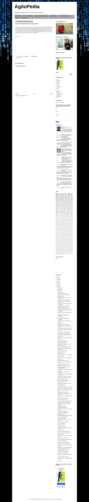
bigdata (69, 219)
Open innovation (66, 236)
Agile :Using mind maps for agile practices (64, 377)
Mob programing (70, 234)
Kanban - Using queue (61, 423)
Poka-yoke (67, 237)
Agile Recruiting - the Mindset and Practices (64, 308)
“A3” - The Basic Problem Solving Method (64, 334)
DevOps (57, 195)
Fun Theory (57, 230)
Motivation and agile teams (61, 414)
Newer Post (17, 93)
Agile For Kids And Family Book (41, 15)
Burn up (58, 224)
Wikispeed (66, 219)
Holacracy (64, 231)
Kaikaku (63, 232)
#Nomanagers (57, 215)
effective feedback (66, 220)
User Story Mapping (62, 219)
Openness (57, 237)
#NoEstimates (58, 211)
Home (34, 93)
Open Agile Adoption (61, 212)
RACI (64, 238)
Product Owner (59, 86)
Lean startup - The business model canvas (64, 376)
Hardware (68, 217)
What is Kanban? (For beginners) (62, 392)
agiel (69, 244)
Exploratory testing (70, 211)
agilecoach (57, 210)
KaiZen (57, 212)
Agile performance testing (59, 223)
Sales (67, 212)
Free (72, 229)
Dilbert (61, 227)
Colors (68, 225)
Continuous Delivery (69, 207)
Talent (70, 240)
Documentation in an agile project (62, 451)
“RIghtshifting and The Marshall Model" (63, 333)
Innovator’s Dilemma (70, 231)
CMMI (65, 224)
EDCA (72, 227)
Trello (60, 242)
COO (67, 224)
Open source (71, 236)
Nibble (66, 235)
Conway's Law (58, 226)
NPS (60, 235)
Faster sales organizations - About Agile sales (64, 387)
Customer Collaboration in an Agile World (64, 402)
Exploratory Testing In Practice (62, 341)
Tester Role (57, 213)
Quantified (62, 238)
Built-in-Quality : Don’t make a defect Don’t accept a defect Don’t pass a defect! (65, 176)
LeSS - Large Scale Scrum (67, 232)
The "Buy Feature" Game (61, 385)
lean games (63, 221)
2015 (58, 283)
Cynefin (57, 227)
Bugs (71, 215)
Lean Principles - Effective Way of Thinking (64, 328)
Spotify (70, 239)
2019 (58, 278)
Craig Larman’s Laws (65, 226)
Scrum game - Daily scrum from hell (63, 398)
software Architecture (69, 214)
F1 (72, 228)
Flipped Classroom (68, 229)
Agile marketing (58, 207)
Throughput (71, 241)
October (59, 290)
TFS (72, 212)
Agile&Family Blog (53, 15)
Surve (64, 240)
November (59, 289)
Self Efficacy (64, 239)
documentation (61, 220)
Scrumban (68, 209)
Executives (57, 217)
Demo (59, 227)
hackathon (60, 221)
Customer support (70, 226)
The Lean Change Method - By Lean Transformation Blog (63, 367)
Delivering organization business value (63, 448)
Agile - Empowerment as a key (62, 399)
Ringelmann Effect (70, 238)
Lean (57, 85)
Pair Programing (62, 218)
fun (59, 214)
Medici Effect (63, 234)
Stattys (72, 239)
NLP (59, 235)
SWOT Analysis (60, 239)
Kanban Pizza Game (60, 356)
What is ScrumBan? (60, 434)
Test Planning (61, 241)
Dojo (63, 227)
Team (72, 194)
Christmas (57, 216)
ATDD (66, 208)
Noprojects (68, 235)
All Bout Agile (18, 15)
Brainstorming (68, 215)
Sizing (72, 209)
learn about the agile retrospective (62, 456)
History (61, 231)
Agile (18, 57)
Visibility (57, 208)
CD (64, 224)
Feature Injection (63, 229)
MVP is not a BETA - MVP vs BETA (66, 181)
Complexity (64, 216)
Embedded (57, 228)
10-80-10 (66, 222)
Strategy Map (57, 240)
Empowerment (64, 211)
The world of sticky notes (61, 426)
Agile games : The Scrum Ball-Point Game (64, 432)
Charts (69, 224)
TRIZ (68, 240)
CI (72, 215)
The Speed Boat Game (61, 345)
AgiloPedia (27, 6)
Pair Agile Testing (60, 339)
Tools (57, 89)
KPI (57, 90)
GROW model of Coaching (67, 230)
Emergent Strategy (61, 228)
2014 (58, 285)
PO (62, 237)
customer (71, 219)
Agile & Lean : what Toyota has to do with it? (64, 388)
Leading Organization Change (62, 407)
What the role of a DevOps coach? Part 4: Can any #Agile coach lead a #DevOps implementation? (66, 135)
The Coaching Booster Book (64, 15)
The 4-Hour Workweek (66, 241)
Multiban (57, 235)
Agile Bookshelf (24, 17)
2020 (58, 276)
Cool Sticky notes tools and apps (62, 360)
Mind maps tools (60, 359)
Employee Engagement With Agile (62, 307)
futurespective (57, 221)
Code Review (62, 225)
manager (59, 208)
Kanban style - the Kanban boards (62, 453)
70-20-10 (69, 222)
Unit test (61, 213)
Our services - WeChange (28, 15)
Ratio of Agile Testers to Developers (63, 324)
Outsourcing (60, 237)
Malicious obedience (58, 234)
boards (61, 210)
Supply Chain (61, 240)
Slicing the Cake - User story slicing (63, 331)
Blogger (59, 499)
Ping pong (64, 237)
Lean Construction (60, 233)
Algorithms (64, 223)
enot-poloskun (51, 499)
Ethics (70, 228)
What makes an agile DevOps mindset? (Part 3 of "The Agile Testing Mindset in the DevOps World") (66, 150)
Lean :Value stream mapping (62, 350)
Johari (61, 232)
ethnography (71, 220)
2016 (58, 282)
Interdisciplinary (58, 232)
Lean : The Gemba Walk (61, 418)
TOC (67, 240)
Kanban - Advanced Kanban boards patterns (64, 439)
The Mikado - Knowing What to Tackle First (64, 443)
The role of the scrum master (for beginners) (64, 357)
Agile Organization (60, 93)
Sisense (70, 212)
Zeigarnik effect (66, 244)
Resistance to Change (68, 218)
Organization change (59, 92)
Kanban (58, 81)
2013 (58, 286)
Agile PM (71, 222)
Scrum (58, 79)
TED (65, 240)
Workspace (60, 244)
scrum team (63, 214)
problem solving (70, 210)
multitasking (63, 208)
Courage (61, 226)
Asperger (61, 215)
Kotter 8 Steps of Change (61, 406)
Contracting (71, 225)
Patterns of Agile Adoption (61, 342)
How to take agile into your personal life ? (64, 380)
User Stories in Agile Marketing (62, 450)
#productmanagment (62, 222)
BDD (65, 215)
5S (60, 211)
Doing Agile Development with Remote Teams (64, 415)
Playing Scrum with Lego (61, 352)
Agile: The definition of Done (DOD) (63, 442)
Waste (67, 213)
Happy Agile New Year (62, 217)
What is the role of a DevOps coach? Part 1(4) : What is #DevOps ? (66, 143)
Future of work (61, 230)
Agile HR (20, 57)
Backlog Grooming (60, 353)
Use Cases (71, 242)
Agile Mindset (59, 96)
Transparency (57, 242)
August (59, 460)
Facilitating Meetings (58, 229)
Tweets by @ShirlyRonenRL (60, 102)
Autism (63, 215)
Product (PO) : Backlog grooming (62, 422)
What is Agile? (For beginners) (62, 411)
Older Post (51, 93)
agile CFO (71, 244)
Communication (61, 216)
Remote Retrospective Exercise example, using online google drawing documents (67, 158)
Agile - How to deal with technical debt (63, 431)
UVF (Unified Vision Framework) (65, 242)
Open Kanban (61, 236)
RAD (66, 238)
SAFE (58, 97)
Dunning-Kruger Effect (67, 227)
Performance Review (62, 209)
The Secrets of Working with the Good (63, 364)
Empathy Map (67, 228)
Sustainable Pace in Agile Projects (63, 412)
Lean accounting (65, 233)
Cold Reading (66, 225)
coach (69, 213)
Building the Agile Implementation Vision (63, 344)
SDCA (56, 239)
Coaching (61, 193)
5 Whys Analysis (60, 336)
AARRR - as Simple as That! (62, 293)
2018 (58, 279)
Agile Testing (59, 80)
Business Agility (62, 224)
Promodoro (59, 238)
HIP (59, 231)
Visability (64, 213)
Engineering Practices (70, 216)
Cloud (71, 224)
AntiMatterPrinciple (67, 223)
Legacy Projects (70, 233)
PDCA (65, 212)
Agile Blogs (69, 208)
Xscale (63, 244)
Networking (63, 235)
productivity (67, 221)
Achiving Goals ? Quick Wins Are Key (63, 365)
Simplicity (67, 239)
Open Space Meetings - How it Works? (63, 294)
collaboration (64, 210)
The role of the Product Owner (62, 440)
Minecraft (66, 234)
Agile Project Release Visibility (62, 379)
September (59, 292)
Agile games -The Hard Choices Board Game (64, 447)
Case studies (63, 207)
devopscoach (57, 220)
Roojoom (17, 17)
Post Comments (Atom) (23, 95)
